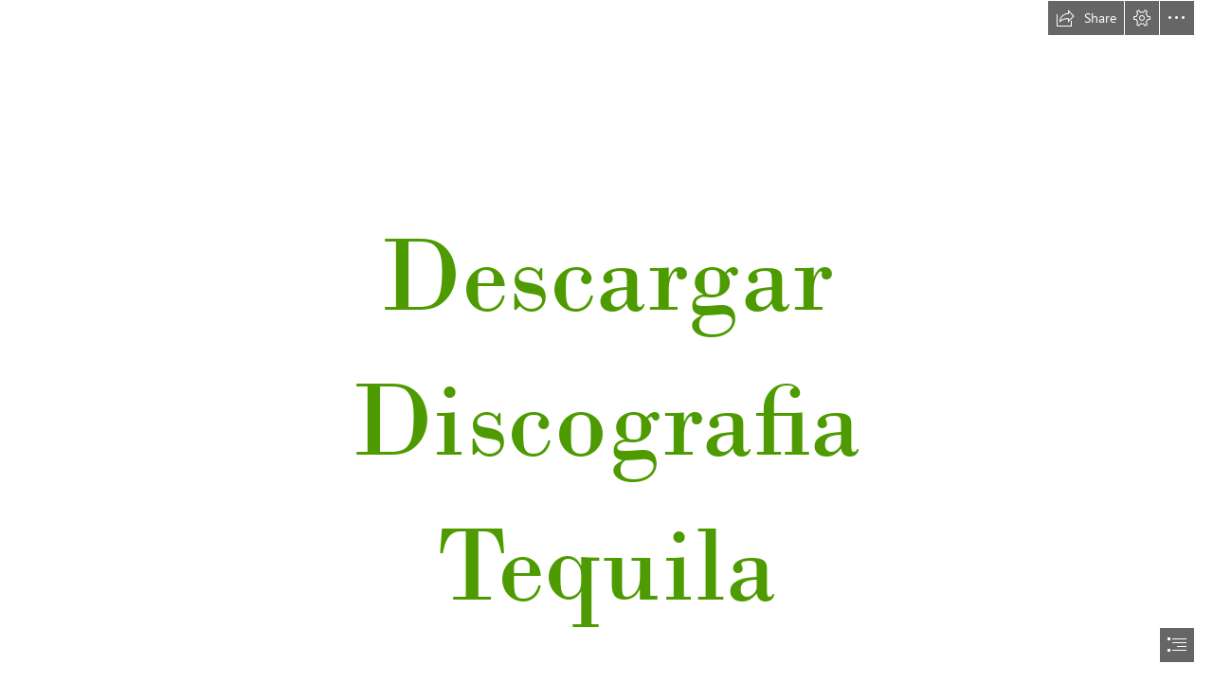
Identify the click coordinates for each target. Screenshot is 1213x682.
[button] (1086, 18)
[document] (606, 341)
